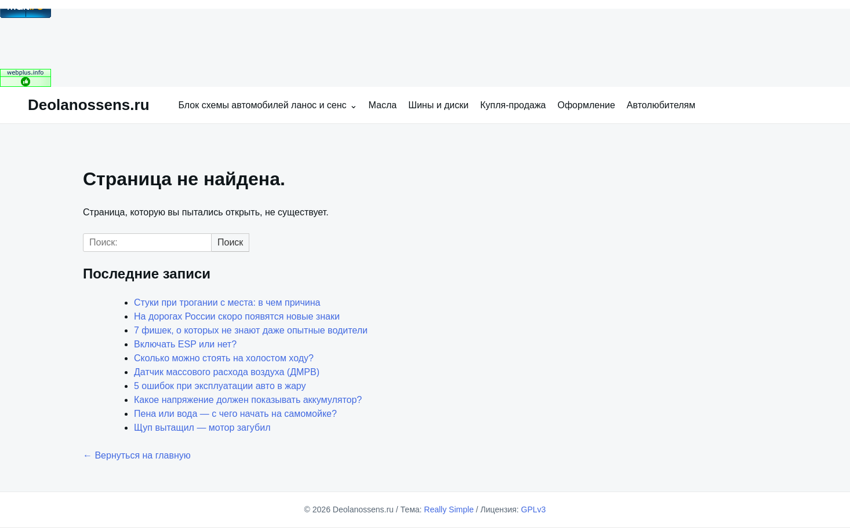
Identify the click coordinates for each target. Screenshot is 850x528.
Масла (383, 105)
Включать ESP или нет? (185, 344)
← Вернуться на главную (137, 455)
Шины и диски (438, 105)
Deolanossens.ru (89, 104)
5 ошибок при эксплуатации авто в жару (220, 386)
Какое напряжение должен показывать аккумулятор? (248, 400)
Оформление (586, 105)
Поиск (230, 242)
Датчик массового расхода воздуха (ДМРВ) (226, 372)
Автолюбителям (661, 105)
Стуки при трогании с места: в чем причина (227, 302)
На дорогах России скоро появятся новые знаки (237, 316)
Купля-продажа (513, 105)
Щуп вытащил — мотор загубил (202, 427)
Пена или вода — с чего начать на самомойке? (235, 414)
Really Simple (449, 509)
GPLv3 (533, 509)
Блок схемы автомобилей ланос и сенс (263, 105)
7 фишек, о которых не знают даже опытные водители (251, 330)
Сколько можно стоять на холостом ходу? (224, 358)
